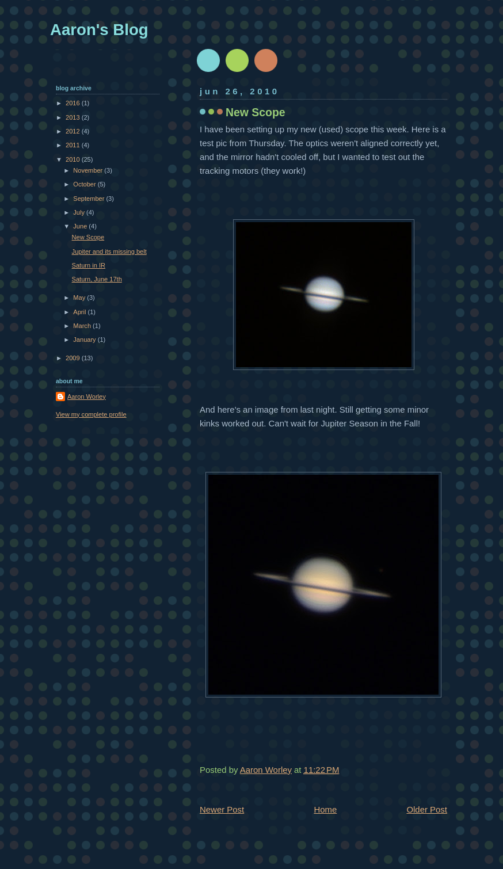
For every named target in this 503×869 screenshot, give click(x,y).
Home (325, 809)
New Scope (88, 237)
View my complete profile (91, 414)
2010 (74, 159)
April (80, 311)
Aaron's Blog (99, 30)
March (83, 325)
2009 (74, 358)
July (79, 212)
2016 (74, 103)
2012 (74, 131)
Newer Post (222, 809)
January (85, 339)
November (88, 170)
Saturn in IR (88, 265)
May (80, 297)
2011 (74, 145)
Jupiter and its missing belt (109, 251)
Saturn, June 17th (97, 279)
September (89, 198)
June (81, 226)
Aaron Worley (86, 396)
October (85, 184)
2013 (74, 117)
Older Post (426, 809)
